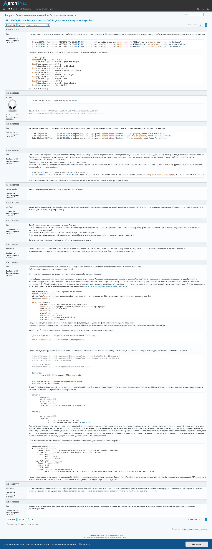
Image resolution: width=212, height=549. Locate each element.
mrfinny (10, 207)
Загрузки (38, 9)
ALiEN (9, 97)
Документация (57, 9)
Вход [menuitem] (204, 9)
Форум (25, 9)
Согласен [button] (196, 544)
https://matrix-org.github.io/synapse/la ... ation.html (106, 286)
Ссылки (4, 9)
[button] (200, 25)
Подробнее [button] (84, 544)
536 (17, 115)
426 (17, 38)
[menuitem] (198, 9)
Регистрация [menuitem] (208, 9)
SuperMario (11, 189)
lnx (7, 34)
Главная (12, 9)
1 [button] (203, 25)
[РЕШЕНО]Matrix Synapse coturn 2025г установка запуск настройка (49, 20)
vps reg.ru (126, 537)
